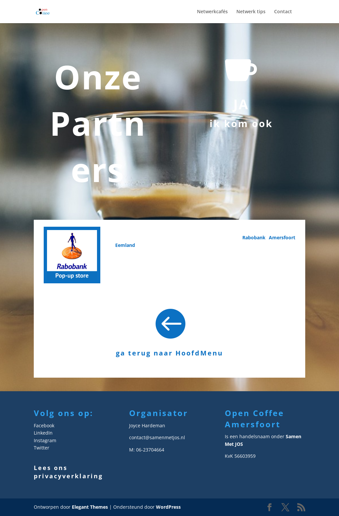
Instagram (45, 440)
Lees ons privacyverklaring (68, 472)
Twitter (41, 448)
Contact (283, 12)
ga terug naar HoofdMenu (169, 353)
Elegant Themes (90, 507)
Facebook (44, 425)
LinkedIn (43, 433)
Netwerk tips (251, 12)
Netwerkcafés (212, 12)
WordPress (168, 507)
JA (241, 104)
